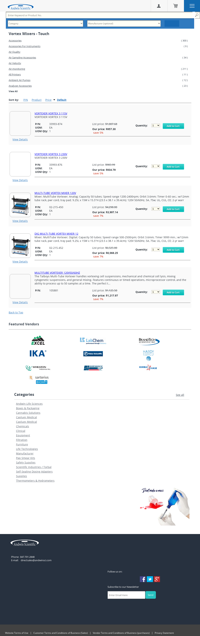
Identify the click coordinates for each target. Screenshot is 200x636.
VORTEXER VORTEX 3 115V (51, 113)
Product (37, 100)
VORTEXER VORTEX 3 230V (51, 154)
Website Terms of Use (16, 632)
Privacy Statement (164, 632)
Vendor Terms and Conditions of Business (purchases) (121, 632)
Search (172, 23)
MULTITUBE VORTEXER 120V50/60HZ (57, 272)
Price (48, 100)
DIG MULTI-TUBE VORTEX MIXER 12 (56, 233)
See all (180, 395)
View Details (20, 139)
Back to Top (16, 312)
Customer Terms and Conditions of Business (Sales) (60, 632)
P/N (25, 100)
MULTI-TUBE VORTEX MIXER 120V (55, 193)
